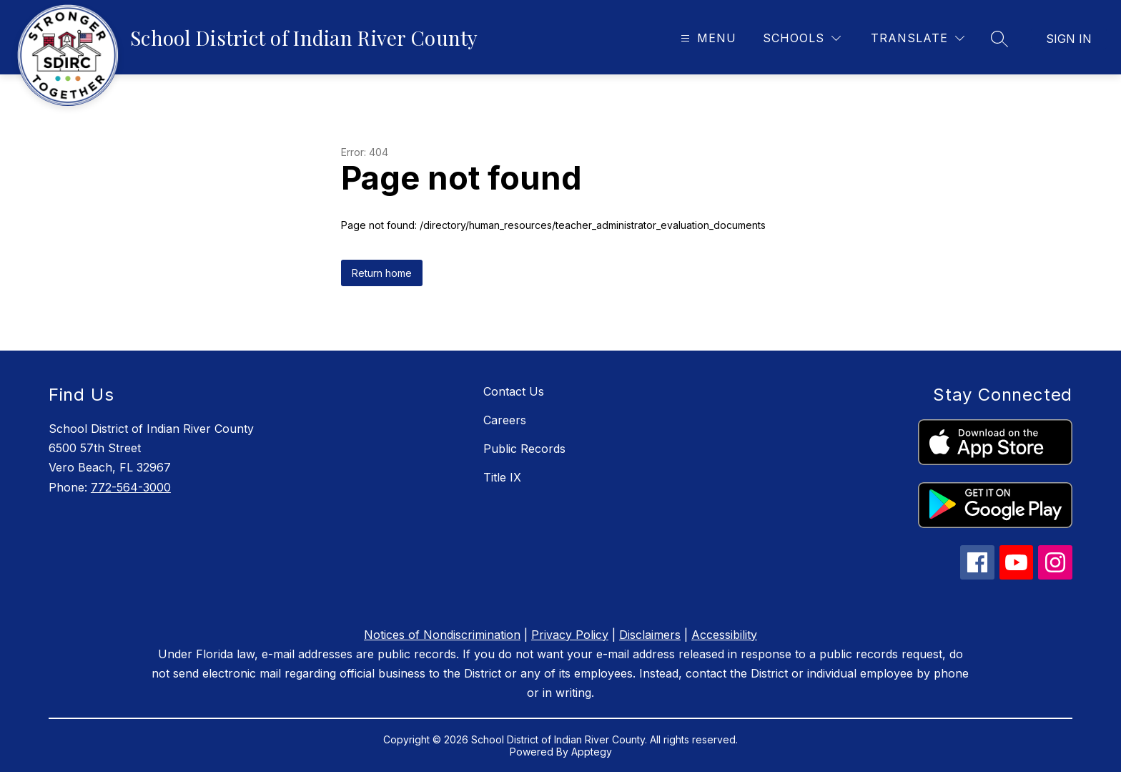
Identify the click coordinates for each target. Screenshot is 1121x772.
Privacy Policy (569, 634)
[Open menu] (706, 38)
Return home (382, 273)
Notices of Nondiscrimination (442, 634)
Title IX (502, 477)
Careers (504, 420)
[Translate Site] (917, 38)
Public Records (524, 448)
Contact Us (513, 391)
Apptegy (591, 752)
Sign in (1069, 38)
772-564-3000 (131, 487)
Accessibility (724, 634)
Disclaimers (650, 634)
